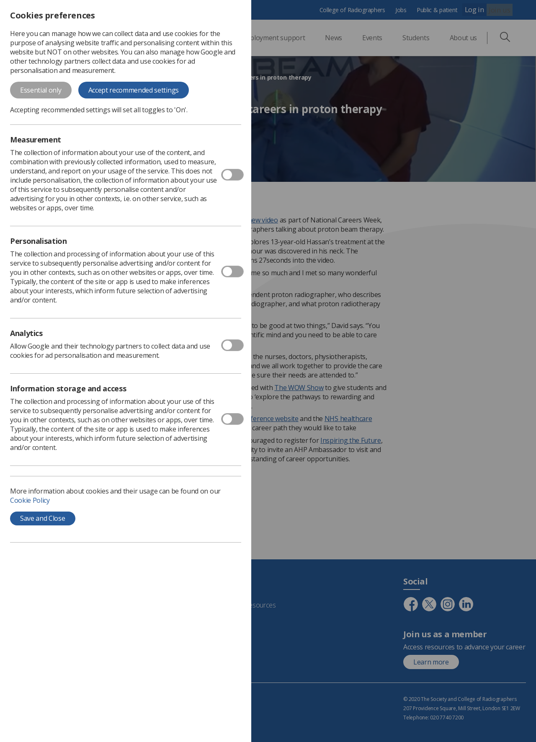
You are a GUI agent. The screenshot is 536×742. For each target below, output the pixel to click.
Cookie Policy (30, 500)
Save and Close (42, 518)
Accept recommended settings (133, 90)
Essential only (41, 90)
